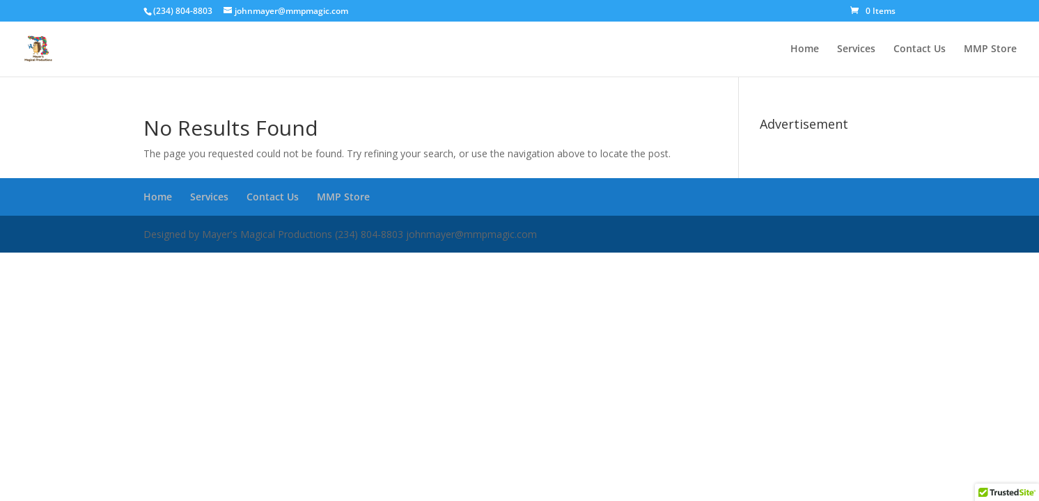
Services (856, 49)
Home (804, 49)
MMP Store (990, 49)
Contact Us (919, 49)
